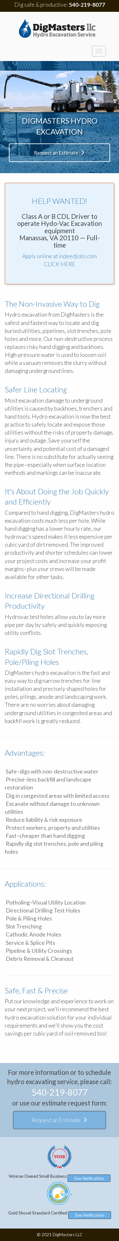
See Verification (89, 1178)
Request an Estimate (59, 153)
